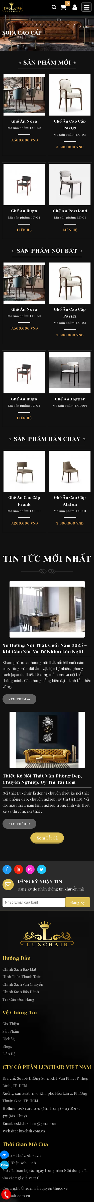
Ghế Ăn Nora (24, 121)
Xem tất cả (47, 838)
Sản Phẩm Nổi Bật (47, 250)
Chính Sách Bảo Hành (21, 991)
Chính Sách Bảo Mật (19, 969)
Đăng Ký (77, 902)
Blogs (7, 1046)
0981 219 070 (29, 1108)
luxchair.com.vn (32, 1130)
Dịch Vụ (9, 1038)
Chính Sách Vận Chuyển (23, 984)
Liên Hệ (9, 1053)
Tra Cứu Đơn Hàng (18, 999)
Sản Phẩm (11, 1031)
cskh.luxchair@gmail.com (35, 1123)
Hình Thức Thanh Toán (22, 976)
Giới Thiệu (11, 1023)
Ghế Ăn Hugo (24, 210)
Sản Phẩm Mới (47, 62)
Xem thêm (19, 699)
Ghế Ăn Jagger (70, 399)
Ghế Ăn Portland (70, 210)
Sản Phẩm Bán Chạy (47, 439)
